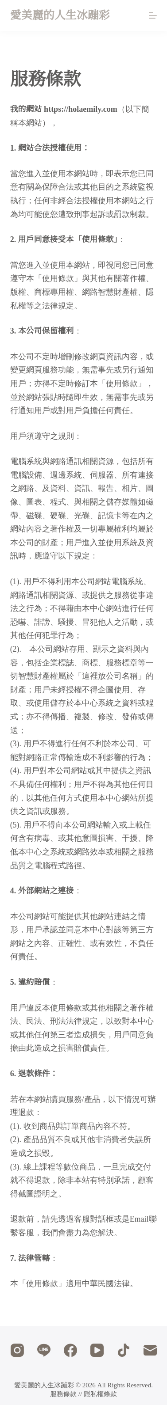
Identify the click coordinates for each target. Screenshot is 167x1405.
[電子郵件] (150, 1350)
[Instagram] (17, 1350)
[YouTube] (97, 1350)
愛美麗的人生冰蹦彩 (60, 15)
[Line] (43, 1350)
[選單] (153, 15)
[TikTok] (123, 1350)
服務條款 (63, 1393)
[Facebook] (70, 1350)
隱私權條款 (100, 1393)
